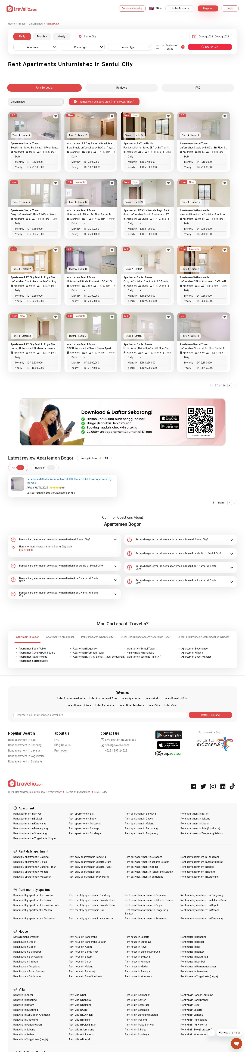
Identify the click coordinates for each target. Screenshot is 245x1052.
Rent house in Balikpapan (27, 951)
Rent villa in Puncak (80, 1039)
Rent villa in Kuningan (81, 1014)
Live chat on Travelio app (118, 740)
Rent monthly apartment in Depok (199, 905)
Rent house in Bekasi (192, 941)
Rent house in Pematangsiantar (198, 966)
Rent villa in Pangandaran (27, 1024)
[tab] (64, 539)
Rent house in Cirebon (25, 961)
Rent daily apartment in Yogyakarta (89, 876)
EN (157, 8)
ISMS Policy (100, 792)
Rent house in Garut (80, 961)
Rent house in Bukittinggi (194, 956)
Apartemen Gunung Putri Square (37, 652)
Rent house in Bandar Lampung (142, 951)
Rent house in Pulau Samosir (29, 971)
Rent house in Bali (190, 946)
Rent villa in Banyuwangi (194, 1000)
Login (230, 8)
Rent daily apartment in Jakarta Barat (202, 861)
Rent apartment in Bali (22, 739)
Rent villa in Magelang (25, 1019)
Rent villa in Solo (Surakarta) (196, 1029)
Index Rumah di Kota (176, 698)
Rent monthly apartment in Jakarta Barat (204, 900)
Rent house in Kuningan (138, 961)
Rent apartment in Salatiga (84, 828)
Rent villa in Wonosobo (193, 1034)
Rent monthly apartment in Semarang (146, 918)
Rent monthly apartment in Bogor (143, 905)
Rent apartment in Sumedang (30, 833)
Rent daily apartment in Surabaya (143, 857)
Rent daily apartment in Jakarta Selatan (147, 861)
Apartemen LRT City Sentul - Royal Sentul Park (99, 656)
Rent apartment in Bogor (83, 818)
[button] (64, 539)
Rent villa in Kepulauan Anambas (31, 1014)
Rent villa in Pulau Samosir (139, 1024)
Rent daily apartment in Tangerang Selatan (149, 871)
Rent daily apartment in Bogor (141, 866)
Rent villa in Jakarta (191, 1009)
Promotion (60, 750)
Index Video (171, 705)
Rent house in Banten (192, 951)
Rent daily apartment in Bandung (87, 857)
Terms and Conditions (78, 792)
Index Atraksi (153, 698)
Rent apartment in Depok (139, 818)
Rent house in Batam (80, 956)
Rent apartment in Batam (195, 813)
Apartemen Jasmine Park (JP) (144, 656)
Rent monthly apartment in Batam (200, 910)
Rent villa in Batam (23, 1004)
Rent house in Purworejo (82, 971)
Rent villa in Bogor (190, 1004)
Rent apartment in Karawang (29, 823)
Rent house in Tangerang (83, 936)
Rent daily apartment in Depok (197, 866)
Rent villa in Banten (135, 1000)
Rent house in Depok (24, 941)
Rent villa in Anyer (23, 995)
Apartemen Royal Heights (33, 656)
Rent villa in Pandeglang (194, 1019)
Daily (22, 36)
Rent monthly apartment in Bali (86, 910)
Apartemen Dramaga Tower (88, 652)
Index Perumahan (105, 705)
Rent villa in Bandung (25, 1000)
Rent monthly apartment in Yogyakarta (91, 918)
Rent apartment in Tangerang (141, 833)
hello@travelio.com (115, 745)
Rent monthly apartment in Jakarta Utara (92, 900)
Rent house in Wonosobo (139, 976)
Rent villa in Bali (77, 995)
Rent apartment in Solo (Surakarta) (200, 828)
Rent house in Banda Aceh (83, 951)
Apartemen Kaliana (192, 652)
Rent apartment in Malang (139, 823)
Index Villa (154, 705)
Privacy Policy (54, 792)
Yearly (61, 36)
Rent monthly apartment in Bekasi (32, 900)
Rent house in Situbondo (27, 976)
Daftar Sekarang (210, 715)
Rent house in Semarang (194, 971)
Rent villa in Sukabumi (81, 1034)
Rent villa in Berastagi (137, 1004)
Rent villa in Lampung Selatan (141, 1014)
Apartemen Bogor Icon (85, 648)
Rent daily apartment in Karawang (200, 876)
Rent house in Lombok (193, 961)
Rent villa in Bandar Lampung (197, 995)
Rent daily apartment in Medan (30, 871)
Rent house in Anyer (136, 946)
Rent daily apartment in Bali (84, 871)
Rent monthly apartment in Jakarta (33, 895)
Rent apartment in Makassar (85, 823)
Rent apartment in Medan (195, 823)
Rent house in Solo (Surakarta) (86, 976)
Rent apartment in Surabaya (25, 761)
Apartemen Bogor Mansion (196, 656)
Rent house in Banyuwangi (28, 956)
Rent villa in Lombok (192, 1014)
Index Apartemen (131, 698)
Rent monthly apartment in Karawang (202, 918)
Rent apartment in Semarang (141, 828)
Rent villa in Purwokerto (194, 1024)
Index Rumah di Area (79, 705)
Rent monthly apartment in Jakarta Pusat (92, 905)
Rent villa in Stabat (23, 1034)
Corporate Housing (132, 8)
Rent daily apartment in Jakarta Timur (34, 866)
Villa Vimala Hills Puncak (140, 652)
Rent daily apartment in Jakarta (31, 857)
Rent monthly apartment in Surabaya (145, 895)
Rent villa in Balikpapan (137, 995)
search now (210, 47)
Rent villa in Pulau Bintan (82, 1024)
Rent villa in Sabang (24, 1029)
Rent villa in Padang (136, 1019)
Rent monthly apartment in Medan (32, 910)
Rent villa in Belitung (80, 1004)
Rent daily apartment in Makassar (32, 876)
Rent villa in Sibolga (135, 1029)
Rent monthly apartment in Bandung (89, 895)
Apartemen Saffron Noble (33, 660)
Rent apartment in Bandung (25, 745)
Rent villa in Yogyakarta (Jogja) (30, 1039)
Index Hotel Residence (132, 705)
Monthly (42, 36)
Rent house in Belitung (137, 956)
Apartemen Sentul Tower (141, 648)
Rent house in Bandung (193, 936)
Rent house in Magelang (26, 966)
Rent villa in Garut (78, 1009)
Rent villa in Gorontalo (137, 1009)
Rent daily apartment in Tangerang (200, 857)
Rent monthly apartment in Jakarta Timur (36, 905)
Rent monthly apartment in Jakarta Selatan (149, 900)
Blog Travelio (62, 745)
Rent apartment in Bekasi (27, 818)
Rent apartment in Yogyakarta (26, 756)
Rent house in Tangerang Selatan (87, 941)
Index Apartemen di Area (103, 698)
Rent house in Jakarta (137, 936)
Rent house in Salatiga (137, 971)
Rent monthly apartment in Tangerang (202, 895)
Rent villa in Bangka (80, 1000)
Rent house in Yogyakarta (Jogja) (199, 976)
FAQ (57, 739)
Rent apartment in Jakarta (24, 750)
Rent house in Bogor (24, 946)
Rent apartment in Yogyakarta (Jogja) (34, 838)
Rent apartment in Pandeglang (30, 828)
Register (208, 8)
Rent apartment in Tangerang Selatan (202, 833)
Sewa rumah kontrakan (26, 936)
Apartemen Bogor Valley (32, 648)
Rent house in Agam (80, 946)
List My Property (180, 8)
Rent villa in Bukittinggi (25, 1009)
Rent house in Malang (81, 966)
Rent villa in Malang (80, 1019)
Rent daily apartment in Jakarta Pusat (90, 866)
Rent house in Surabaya (138, 941)
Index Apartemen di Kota (71, 698)
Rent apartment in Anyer (27, 813)
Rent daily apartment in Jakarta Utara (90, 861)
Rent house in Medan (136, 966)
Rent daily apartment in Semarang (144, 876)
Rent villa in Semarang (81, 1029)
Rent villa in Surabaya (137, 1034)
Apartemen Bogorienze (194, 648)
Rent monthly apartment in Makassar (34, 918)
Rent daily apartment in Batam (198, 871)
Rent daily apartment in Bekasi (30, 861)
